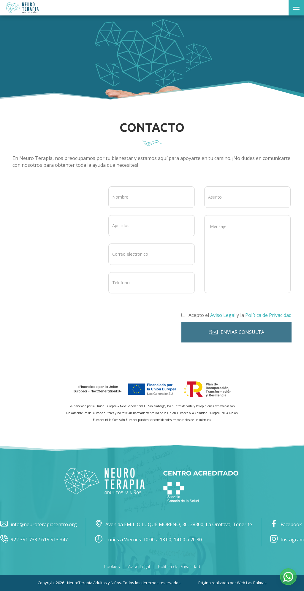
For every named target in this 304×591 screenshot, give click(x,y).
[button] (288, 577)
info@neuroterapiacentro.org (38, 524)
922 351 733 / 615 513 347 (34, 539)
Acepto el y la (236, 315)
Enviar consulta (236, 332)
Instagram (287, 539)
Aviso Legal (139, 566)
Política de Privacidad (179, 566)
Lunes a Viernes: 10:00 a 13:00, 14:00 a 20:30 (148, 539)
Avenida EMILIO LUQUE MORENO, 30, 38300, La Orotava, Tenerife (173, 524)
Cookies (112, 566)
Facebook (286, 524)
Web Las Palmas (252, 582)
